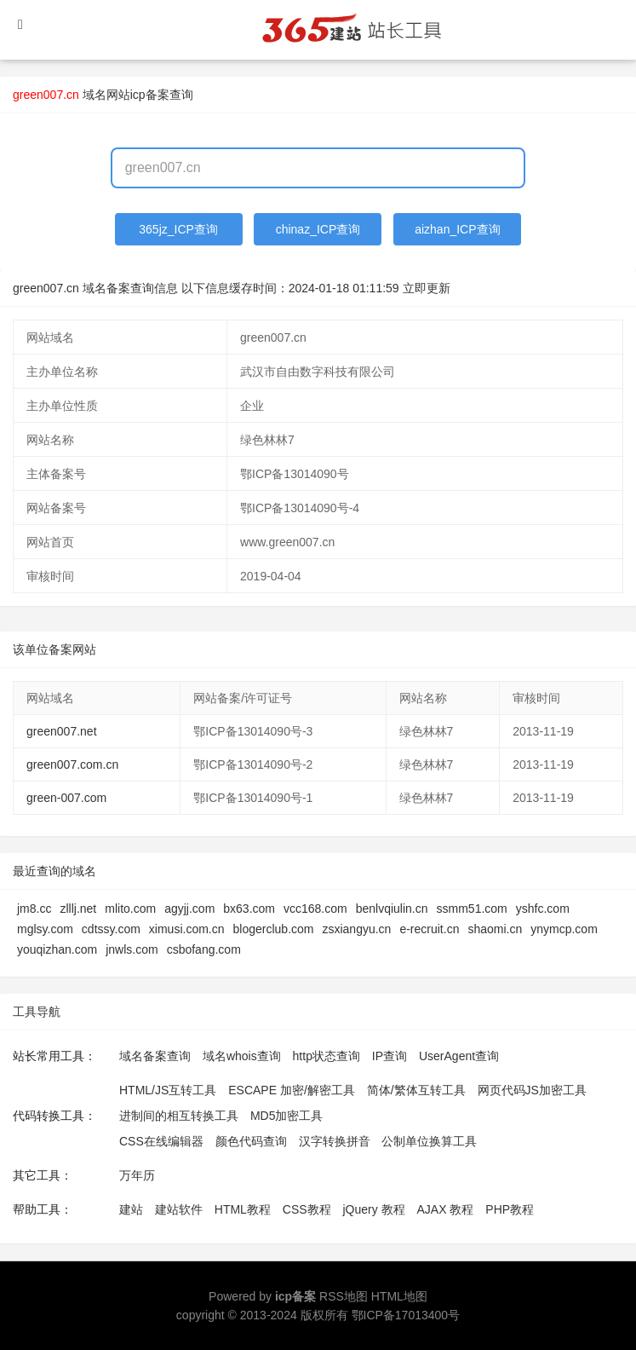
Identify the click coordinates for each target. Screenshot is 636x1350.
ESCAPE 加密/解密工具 (291, 1090)
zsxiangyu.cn (356, 929)
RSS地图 (343, 1296)
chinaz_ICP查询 (318, 229)
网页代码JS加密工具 (532, 1090)
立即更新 (426, 288)
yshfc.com (543, 908)
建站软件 (179, 1209)
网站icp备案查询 (149, 94)
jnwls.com (132, 949)
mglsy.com (45, 929)
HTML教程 (243, 1209)
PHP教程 (509, 1209)
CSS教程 (307, 1209)
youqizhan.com (57, 949)
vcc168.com (315, 908)
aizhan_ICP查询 (457, 229)
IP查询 (389, 1056)
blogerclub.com (273, 929)
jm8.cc (34, 908)
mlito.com (130, 908)
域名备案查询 (155, 1056)
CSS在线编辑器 (161, 1141)
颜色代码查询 (251, 1141)
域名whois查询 (242, 1056)
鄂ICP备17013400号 (406, 1315)
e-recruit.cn (429, 929)
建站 (131, 1209)
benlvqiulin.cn (392, 908)
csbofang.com (204, 949)
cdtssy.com (111, 929)
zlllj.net (78, 908)
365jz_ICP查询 (178, 229)
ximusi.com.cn (187, 929)
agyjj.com (189, 908)
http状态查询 (326, 1056)
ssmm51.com (472, 908)
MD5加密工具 (287, 1115)
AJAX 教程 (445, 1209)
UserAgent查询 (459, 1056)
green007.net (61, 731)
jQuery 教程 (373, 1209)
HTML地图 (399, 1296)
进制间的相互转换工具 (178, 1115)
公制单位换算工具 (429, 1141)
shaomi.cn (494, 929)
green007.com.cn (72, 764)
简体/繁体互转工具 (416, 1090)
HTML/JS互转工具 (167, 1090)
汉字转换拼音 (334, 1141)
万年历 (137, 1175)
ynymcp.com (564, 929)
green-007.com (66, 798)
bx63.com (249, 908)
